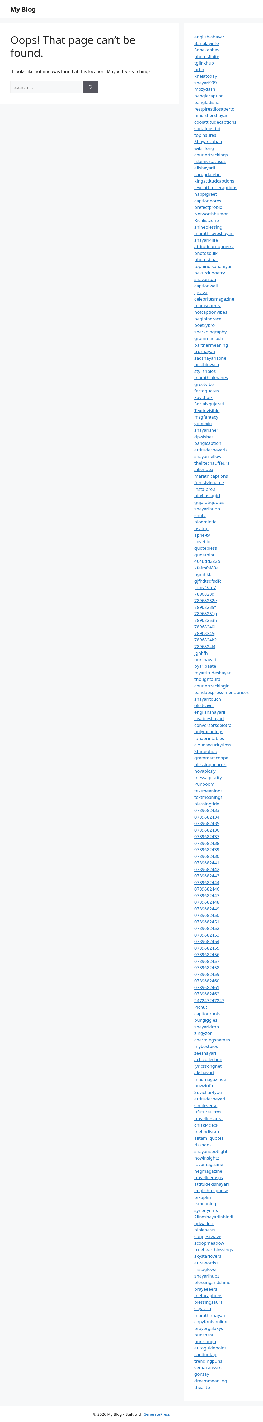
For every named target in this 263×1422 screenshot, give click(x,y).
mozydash (204, 89)
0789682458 (206, 968)
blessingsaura (208, 1302)
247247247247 (209, 1000)
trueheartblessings (213, 1250)
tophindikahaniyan (213, 266)
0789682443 (206, 876)
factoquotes (206, 391)
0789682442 (206, 869)
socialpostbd (207, 128)
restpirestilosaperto (214, 109)
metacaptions (208, 1295)
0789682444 (206, 882)
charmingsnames (212, 1040)
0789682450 (206, 915)
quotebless (205, 548)
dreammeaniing (210, 1381)
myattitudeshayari (213, 673)
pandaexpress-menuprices (221, 692)
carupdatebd (207, 174)
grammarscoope (211, 758)
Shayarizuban (208, 141)
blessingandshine (212, 1282)
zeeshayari (205, 1053)
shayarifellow (207, 456)
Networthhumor (211, 214)
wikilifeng (204, 148)
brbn (199, 70)
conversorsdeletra (212, 725)
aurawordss (206, 1263)
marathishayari (209, 1315)
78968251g (205, 614)
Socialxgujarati (209, 404)
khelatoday (205, 76)
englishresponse (211, 1190)
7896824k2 (205, 640)
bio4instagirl (207, 496)
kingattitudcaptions (214, 181)
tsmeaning (205, 1204)
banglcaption (207, 443)
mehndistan (206, 1132)
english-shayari (210, 37)
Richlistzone (206, 220)
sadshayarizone (210, 358)
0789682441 (206, 863)
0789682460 (206, 981)
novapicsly (205, 771)
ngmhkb (203, 574)
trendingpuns (208, 1361)
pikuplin (202, 1197)
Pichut (200, 1007)
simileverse (205, 1105)
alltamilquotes (209, 1138)
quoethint (204, 555)
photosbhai (206, 259)
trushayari (204, 351)
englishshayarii (209, 712)
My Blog (23, 9)
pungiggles (205, 1020)
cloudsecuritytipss (212, 745)
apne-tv (202, 535)
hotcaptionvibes (210, 312)
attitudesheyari (209, 1099)
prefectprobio (208, 207)
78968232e (205, 600)
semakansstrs (208, 1368)
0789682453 (206, 935)
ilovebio (202, 542)
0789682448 (206, 902)
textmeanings (208, 791)
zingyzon (203, 1033)
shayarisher (206, 430)
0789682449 (206, 909)
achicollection (208, 1059)
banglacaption (209, 96)
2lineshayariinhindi (213, 1217)
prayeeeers (205, 1289)
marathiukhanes (211, 378)
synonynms (206, 1210)
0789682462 (206, 994)
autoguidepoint (210, 1348)
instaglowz (205, 1269)
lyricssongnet (208, 1066)
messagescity (208, 778)
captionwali (206, 286)
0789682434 (206, 817)
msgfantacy (206, 417)
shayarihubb (207, 509)
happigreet (205, 194)
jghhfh (201, 653)
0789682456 (206, 954)
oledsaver (204, 705)
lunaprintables (209, 738)
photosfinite (206, 56)
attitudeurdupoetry (214, 246)
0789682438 (206, 843)
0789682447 (206, 896)
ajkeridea (203, 469)
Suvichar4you (208, 1092)
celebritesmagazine (214, 299)
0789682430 (206, 856)
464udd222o (207, 561)
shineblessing (208, 227)
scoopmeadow (209, 1243)
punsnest (203, 1335)
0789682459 (206, 974)
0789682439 (206, 850)
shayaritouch (207, 699)
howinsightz (206, 1158)
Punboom (204, 784)
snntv (200, 515)
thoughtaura (207, 679)
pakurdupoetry (209, 273)
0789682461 (206, 987)
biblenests (204, 1230)
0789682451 (206, 922)
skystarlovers (207, 1256)
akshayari (204, 1072)
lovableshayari (209, 718)
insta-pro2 (204, 489)
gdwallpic (204, 1223)
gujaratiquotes (209, 502)
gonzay (201, 1374)
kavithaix (203, 397)
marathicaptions (211, 476)
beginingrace (207, 319)
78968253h (205, 620)
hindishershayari (211, 115)
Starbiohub (205, 751)
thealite (202, 1387)
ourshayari (205, 660)
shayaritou (205, 279)
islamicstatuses (210, 161)
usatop (201, 528)
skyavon (202, 1308)
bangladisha (207, 102)
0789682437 (206, 836)
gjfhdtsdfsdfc (207, 581)
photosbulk (206, 253)
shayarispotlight (211, 1151)
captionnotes (207, 201)
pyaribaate (205, 666)
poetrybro (204, 325)
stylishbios (205, 371)
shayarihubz (206, 1276)
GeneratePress (156, 1414)
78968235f (205, 607)
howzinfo (203, 1086)
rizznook (203, 1145)
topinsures (205, 135)
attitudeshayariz (211, 450)
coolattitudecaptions (215, 122)
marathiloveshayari (214, 233)
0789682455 (206, 948)
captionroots (207, 1014)
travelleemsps (208, 1177)
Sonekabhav (206, 50)
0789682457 (206, 961)
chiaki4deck (206, 1125)
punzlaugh (205, 1341)
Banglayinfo (206, 43)
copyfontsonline (210, 1322)
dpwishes (204, 437)
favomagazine (208, 1164)
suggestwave (207, 1236)
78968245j (204, 633)
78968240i (204, 627)
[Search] (90, 87)
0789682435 (206, 823)
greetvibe (204, 384)
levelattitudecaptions (215, 188)
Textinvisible (207, 410)
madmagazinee (210, 1079)
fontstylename (209, 482)
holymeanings (208, 732)
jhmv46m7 (205, 587)
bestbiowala (206, 364)
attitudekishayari (211, 1184)
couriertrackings (211, 155)
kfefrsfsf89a (206, 568)
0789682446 (206, 889)
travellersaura (208, 1118)
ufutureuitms (207, 1112)
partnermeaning (211, 345)
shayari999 (205, 83)
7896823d (204, 594)
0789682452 (206, 928)
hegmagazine (208, 1171)
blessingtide (206, 804)
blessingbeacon (210, 764)
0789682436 (206, 830)
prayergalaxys (208, 1328)
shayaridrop (206, 1027)
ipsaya (201, 292)
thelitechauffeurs (211, 463)
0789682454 (206, 941)
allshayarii (204, 168)
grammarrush (208, 338)
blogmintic (205, 522)
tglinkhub (204, 63)
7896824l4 (204, 646)
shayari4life (206, 240)
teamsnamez (207, 306)
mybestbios (206, 1046)
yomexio (203, 424)
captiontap (205, 1354)
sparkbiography (210, 332)
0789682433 (206, 810)
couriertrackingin (212, 686)
